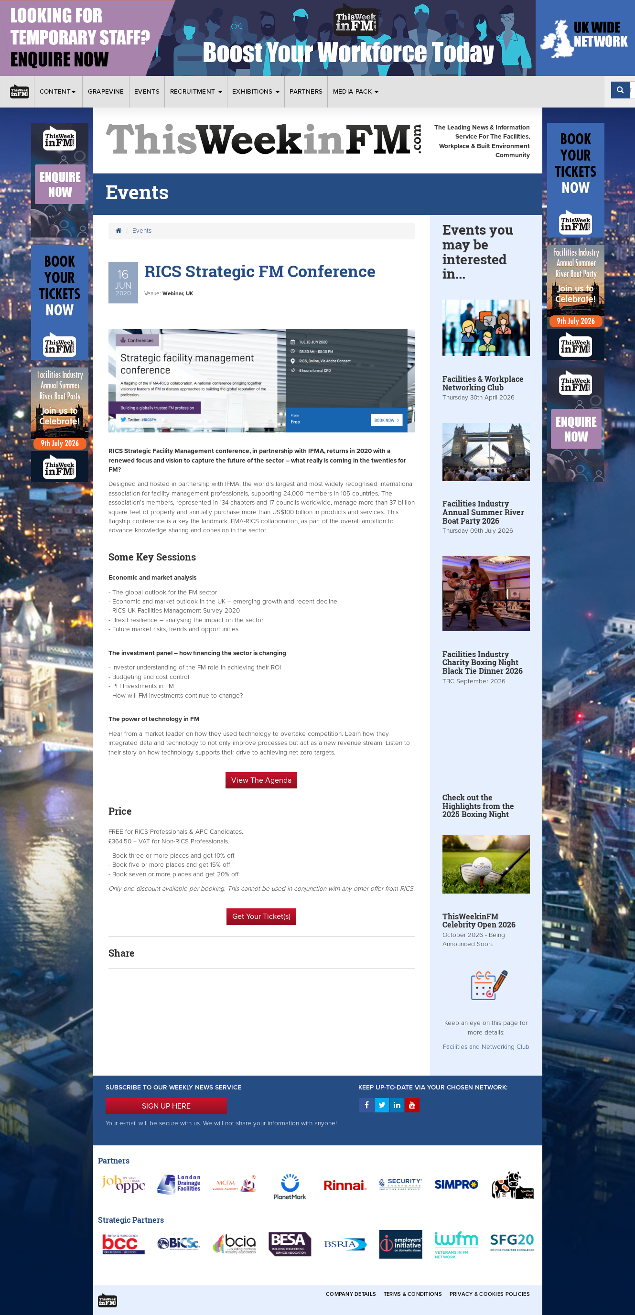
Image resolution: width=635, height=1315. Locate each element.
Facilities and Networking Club (486, 1047)
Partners (306, 92)
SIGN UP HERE (166, 1106)
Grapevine (106, 92)
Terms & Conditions (413, 1294)
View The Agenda (261, 780)
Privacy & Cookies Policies (490, 1294)
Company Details (351, 1294)
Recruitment (196, 92)
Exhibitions (256, 92)
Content (59, 92)
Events (147, 92)
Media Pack (356, 92)
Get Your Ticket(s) (261, 916)
